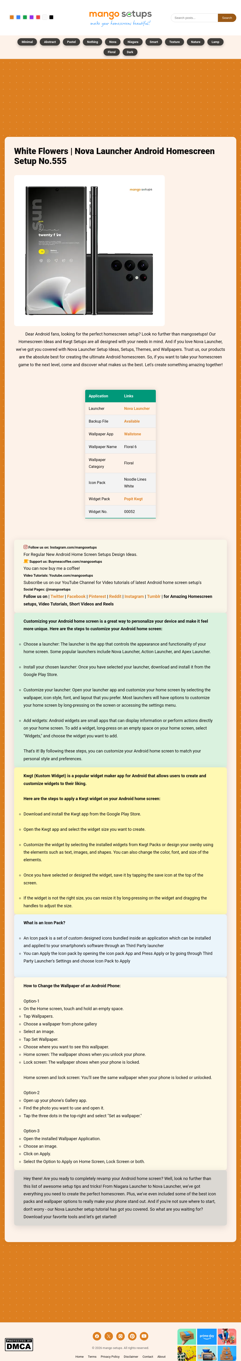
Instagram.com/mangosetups (73, 547)
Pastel (71, 42)
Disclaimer (131, 1356)
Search (227, 18)
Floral (112, 52)
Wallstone (132, 434)
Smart (154, 42)
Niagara (133, 42)
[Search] (194, 17)
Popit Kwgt (133, 499)
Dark (130, 52)
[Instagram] (120, 1336)
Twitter (57, 596)
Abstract (50, 42)
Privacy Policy (110, 1356)
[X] (108, 1336)
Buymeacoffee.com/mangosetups (75, 561)
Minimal (27, 42)
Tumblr (154, 596)
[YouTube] (144, 1336)
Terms (92, 1356)
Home (80, 1356)
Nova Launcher (137, 408)
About (161, 1356)
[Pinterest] (132, 1336)
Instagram (134, 596)
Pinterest (97, 596)
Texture (174, 42)
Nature (195, 42)
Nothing (92, 42)
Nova (112, 42)
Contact (147, 1356)
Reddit (115, 596)
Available (132, 421)
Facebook (76, 596)
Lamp (215, 42)
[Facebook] (97, 1336)
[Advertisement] (120, 99)
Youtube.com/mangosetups (71, 575)
